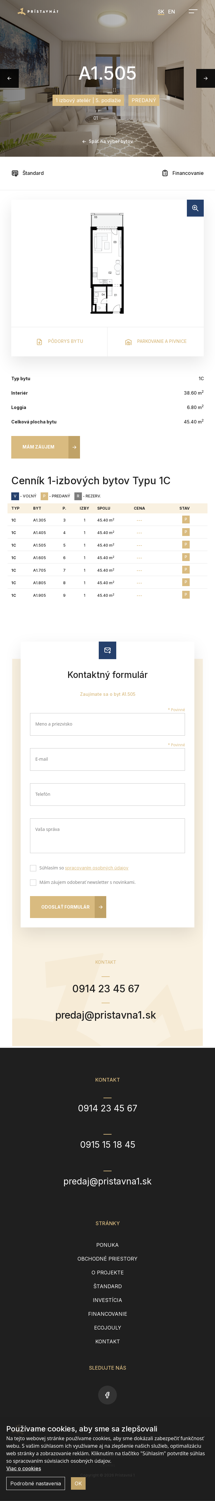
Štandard (27, 173)
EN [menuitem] (171, 11)
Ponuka (107, 1245)
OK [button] (78, 1483)
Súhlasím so (82, 868)
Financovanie (182, 173)
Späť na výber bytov (107, 141)
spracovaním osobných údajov (96, 867)
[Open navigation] (191, 11)
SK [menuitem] (161, 11)
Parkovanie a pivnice (156, 342)
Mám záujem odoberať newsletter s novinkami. (86, 883)
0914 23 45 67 (106, 989)
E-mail (41, 759)
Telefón (42, 794)
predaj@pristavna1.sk (106, 1015)
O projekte (108, 1273)
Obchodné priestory (108, 1259)
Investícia (107, 1300)
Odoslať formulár (65, 907)
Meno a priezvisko (53, 724)
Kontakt (107, 1342)
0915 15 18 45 (107, 1145)
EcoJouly (107, 1328)
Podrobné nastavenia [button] (35, 1483)
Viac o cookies (23, 1468)
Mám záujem (38, 446)
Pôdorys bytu (59, 342)
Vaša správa (47, 829)
